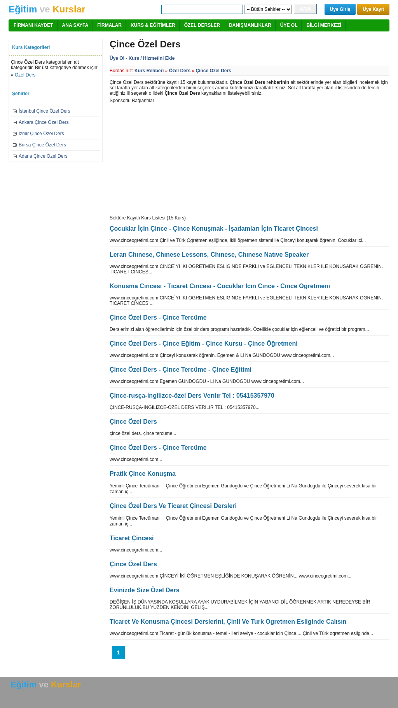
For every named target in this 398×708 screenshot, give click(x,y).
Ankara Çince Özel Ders (44, 122)
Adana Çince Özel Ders (43, 156)
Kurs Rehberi (149, 70)
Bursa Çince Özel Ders (42, 145)
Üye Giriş (340, 9)
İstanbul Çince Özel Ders (44, 111)
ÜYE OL (289, 25)
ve (47, 9)
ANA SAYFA (75, 25)
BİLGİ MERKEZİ (323, 25)
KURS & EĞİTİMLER (153, 25)
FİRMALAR (109, 25)
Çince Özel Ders (213, 70)
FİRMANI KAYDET (33, 25)
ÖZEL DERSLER (202, 25)
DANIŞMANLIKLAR (250, 25)
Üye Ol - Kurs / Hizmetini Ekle (142, 58)
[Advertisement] (175, 157)
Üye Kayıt (373, 9)
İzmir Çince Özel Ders (41, 133)
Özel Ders (25, 75)
